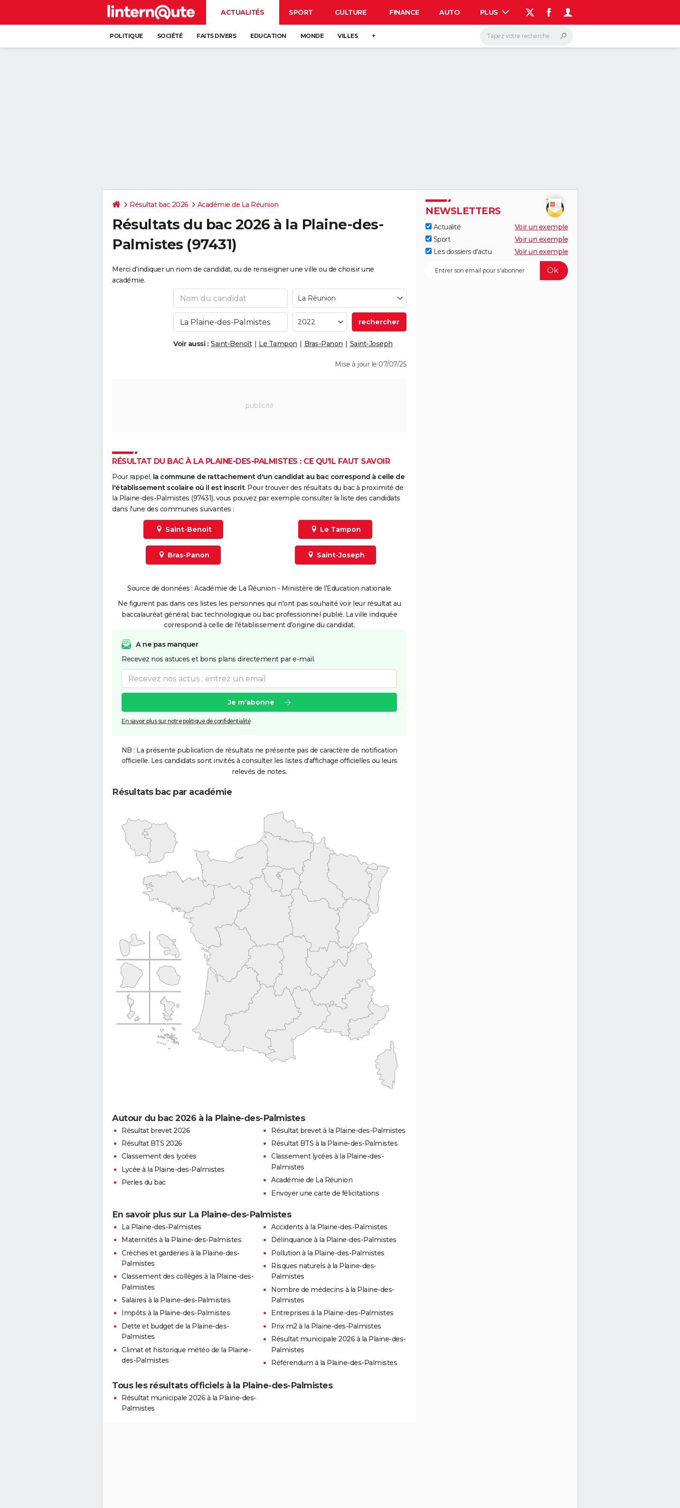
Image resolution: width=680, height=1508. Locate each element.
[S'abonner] (496, 270)
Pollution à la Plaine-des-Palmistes (328, 1253)
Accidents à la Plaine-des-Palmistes (329, 1227)
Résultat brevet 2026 (156, 1130)
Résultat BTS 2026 (152, 1143)
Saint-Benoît (231, 343)
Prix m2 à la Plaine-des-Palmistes (326, 1326)
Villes (348, 35)
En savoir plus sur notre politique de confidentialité (186, 721)
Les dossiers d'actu (458, 251)
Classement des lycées (159, 1156)
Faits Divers (216, 35)
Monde (312, 35)
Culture (351, 12)
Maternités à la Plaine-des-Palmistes (181, 1239)
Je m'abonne (251, 702)
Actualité (443, 227)
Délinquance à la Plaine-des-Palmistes (334, 1239)
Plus (495, 12)
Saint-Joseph (371, 343)
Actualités (242, 12)
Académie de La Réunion (238, 204)
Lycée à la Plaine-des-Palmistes (173, 1169)
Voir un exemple (541, 227)
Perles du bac (144, 1182)
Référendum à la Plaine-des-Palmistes (334, 1362)
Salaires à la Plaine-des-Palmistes (176, 1300)
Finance (404, 12)
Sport (301, 12)
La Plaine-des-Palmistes (161, 1227)
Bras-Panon (323, 343)
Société (170, 35)
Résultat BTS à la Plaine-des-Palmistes (334, 1143)
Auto (449, 12)
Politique (126, 35)
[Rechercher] (526, 36)
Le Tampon (278, 343)
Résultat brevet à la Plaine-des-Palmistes (338, 1130)
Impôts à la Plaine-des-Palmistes (176, 1313)
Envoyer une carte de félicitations (325, 1193)
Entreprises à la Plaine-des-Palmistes (332, 1313)
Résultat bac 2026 (159, 204)
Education (268, 35)
